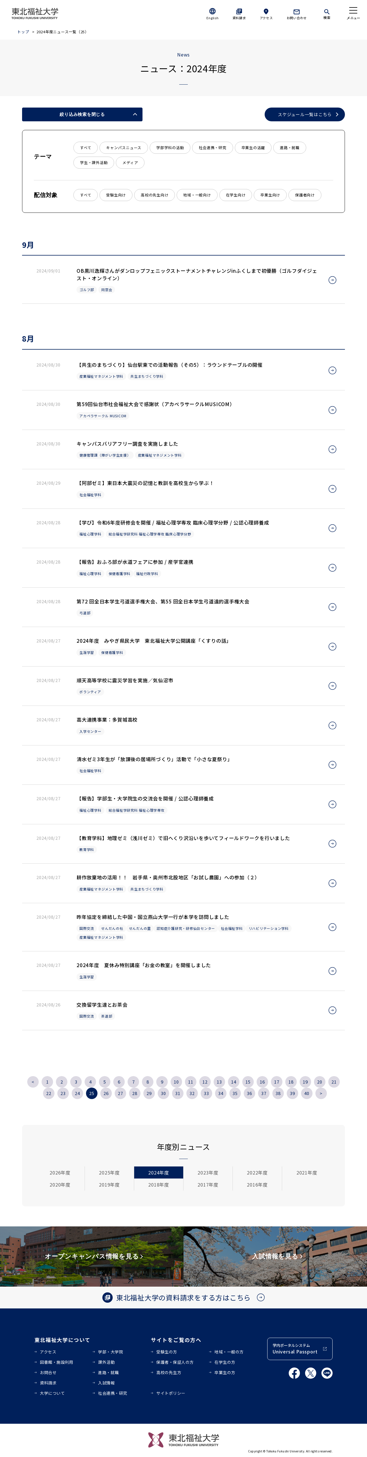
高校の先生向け (154, 195)
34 (220, 1093)
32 (192, 1093)
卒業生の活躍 (253, 147)
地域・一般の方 (229, 1352)
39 (292, 1093)
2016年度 (257, 1184)
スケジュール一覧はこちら (305, 114)
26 (106, 1093)
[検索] (327, 13)
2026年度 (60, 1172)
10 (176, 1082)
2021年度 (306, 1172)
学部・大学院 (110, 1352)
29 (149, 1093)
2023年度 (208, 1172)
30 (163, 1093)
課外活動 (106, 1362)
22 (48, 1093)
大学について (52, 1393)
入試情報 (106, 1383)
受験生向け (116, 195)
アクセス (266, 17)
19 (305, 1082)
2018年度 (158, 1184)
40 (306, 1093)
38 (278, 1093)
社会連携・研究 (212, 147)
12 (205, 1082)
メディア (130, 162)
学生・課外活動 (94, 162)
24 (77, 1093)
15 (248, 1082)
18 (291, 1082)
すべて (85, 147)
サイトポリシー (171, 1393)
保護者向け (305, 195)
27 (120, 1093)
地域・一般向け (197, 195)
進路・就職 (290, 147)
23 (63, 1093)
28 (134, 1093)
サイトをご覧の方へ (176, 1339)
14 (233, 1082)
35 (235, 1093)
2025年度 (109, 1172)
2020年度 (60, 1184)
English (212, 17)
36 (249, 1093)
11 (190, 1082)
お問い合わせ (297, 17)
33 (206, 1093)
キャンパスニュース (123, 147)
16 (262, 1082)
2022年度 (257, 1172)
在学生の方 (224, 1362)
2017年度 (208, 1184)
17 (276, 1082)
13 (219, 1082)
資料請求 (239, 17)
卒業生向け (270, 195)
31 (177, 1093)
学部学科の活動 (170, 147)
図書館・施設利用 (56, 1362)
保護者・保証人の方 (175, 1362)
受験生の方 (166, 1352)
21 (334, 1082)
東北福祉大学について (62, 1339)
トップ (23, 31)
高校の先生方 (168, 1372)
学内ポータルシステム (295, 1349)
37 (263, 1093)
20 (319, 1082)
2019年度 (109, 1184)
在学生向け (236, 195)
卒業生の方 (224, 1372)
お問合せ (48, 1372)
